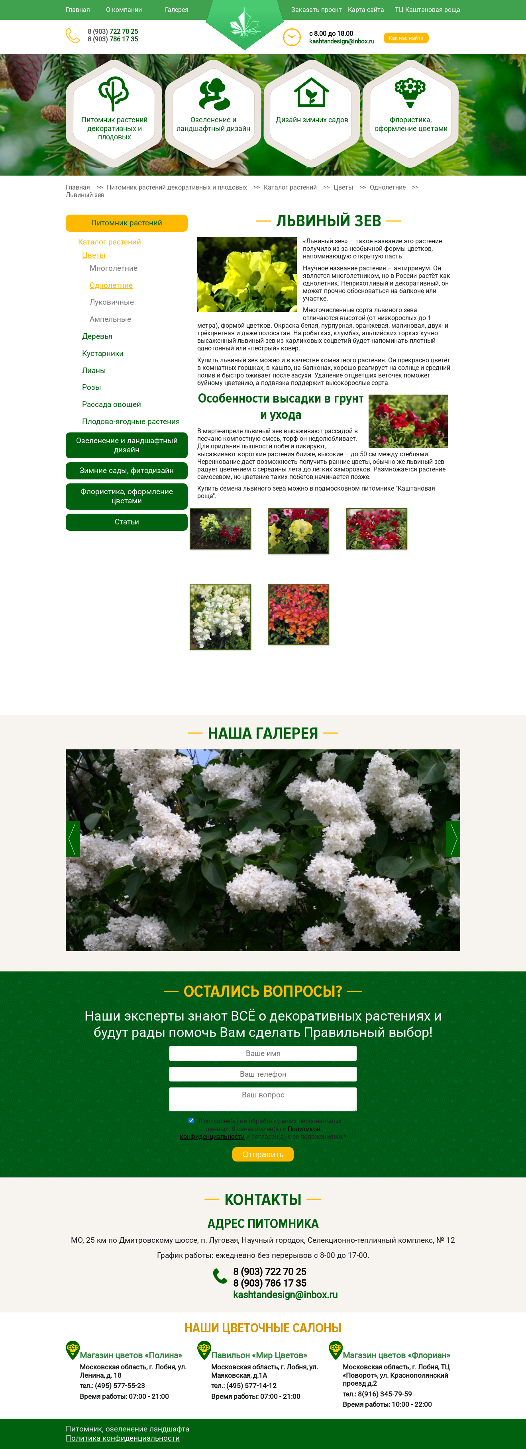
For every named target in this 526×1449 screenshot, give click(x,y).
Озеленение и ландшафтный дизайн (213, 124)
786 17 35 (113, 39)
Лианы (94, 370)
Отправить (263, 1154)
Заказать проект (316, 10)
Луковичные (112, 302)
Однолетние (111, 285)
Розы (91, 387)
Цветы (94, 255)
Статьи (127, 521)
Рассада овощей (111, 404)
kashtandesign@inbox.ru (341, 41)
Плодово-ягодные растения (131, 421)
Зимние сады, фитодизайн (127, 470)
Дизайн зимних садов (312, 119)
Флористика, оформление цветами (411, 124)
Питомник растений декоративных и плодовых (114, 128)
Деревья (97, 336)
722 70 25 (113, 31)
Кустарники (103, 353)
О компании (124, 10)
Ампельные (110, 319)
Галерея (176, 10)
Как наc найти (406, 38)
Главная (78, 10)
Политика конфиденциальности (123, 1438)
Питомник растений (126, 222)
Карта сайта (366, 10)
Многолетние (113, 268)
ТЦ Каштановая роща (427, 10)
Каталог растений (109, 241)
